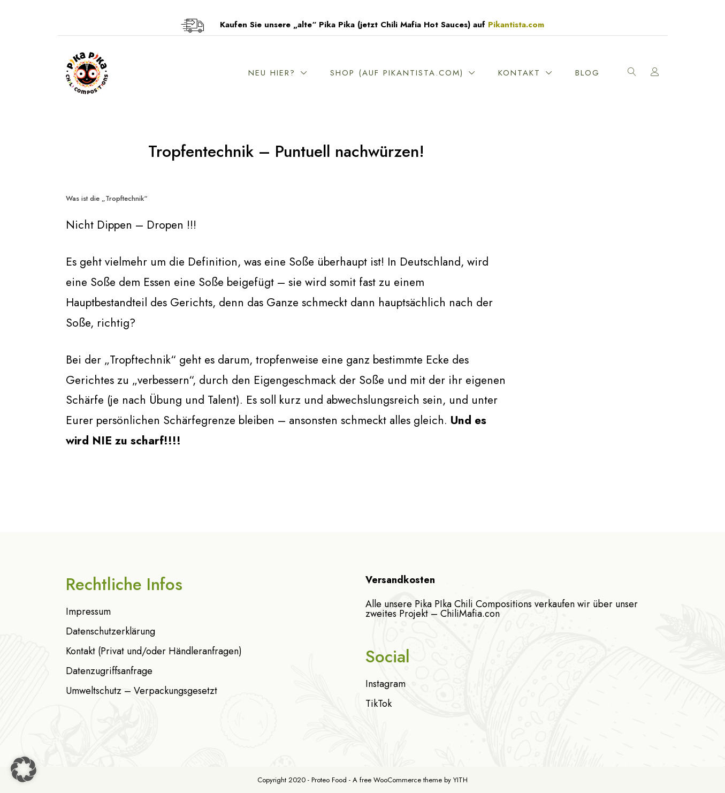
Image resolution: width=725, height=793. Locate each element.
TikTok (378, 704)
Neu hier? (271, 73)
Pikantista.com (516, 25)
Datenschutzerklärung (110, 631)
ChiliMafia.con (470, 614)
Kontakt (519, 73)
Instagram (385, 684)
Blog (587, 73)
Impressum (88, 611)
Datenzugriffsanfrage (109, 671)
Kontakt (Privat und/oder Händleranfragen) (154, 651)
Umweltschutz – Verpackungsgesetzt (141, 691)
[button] (23, 769)
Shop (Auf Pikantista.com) (396, 73)
